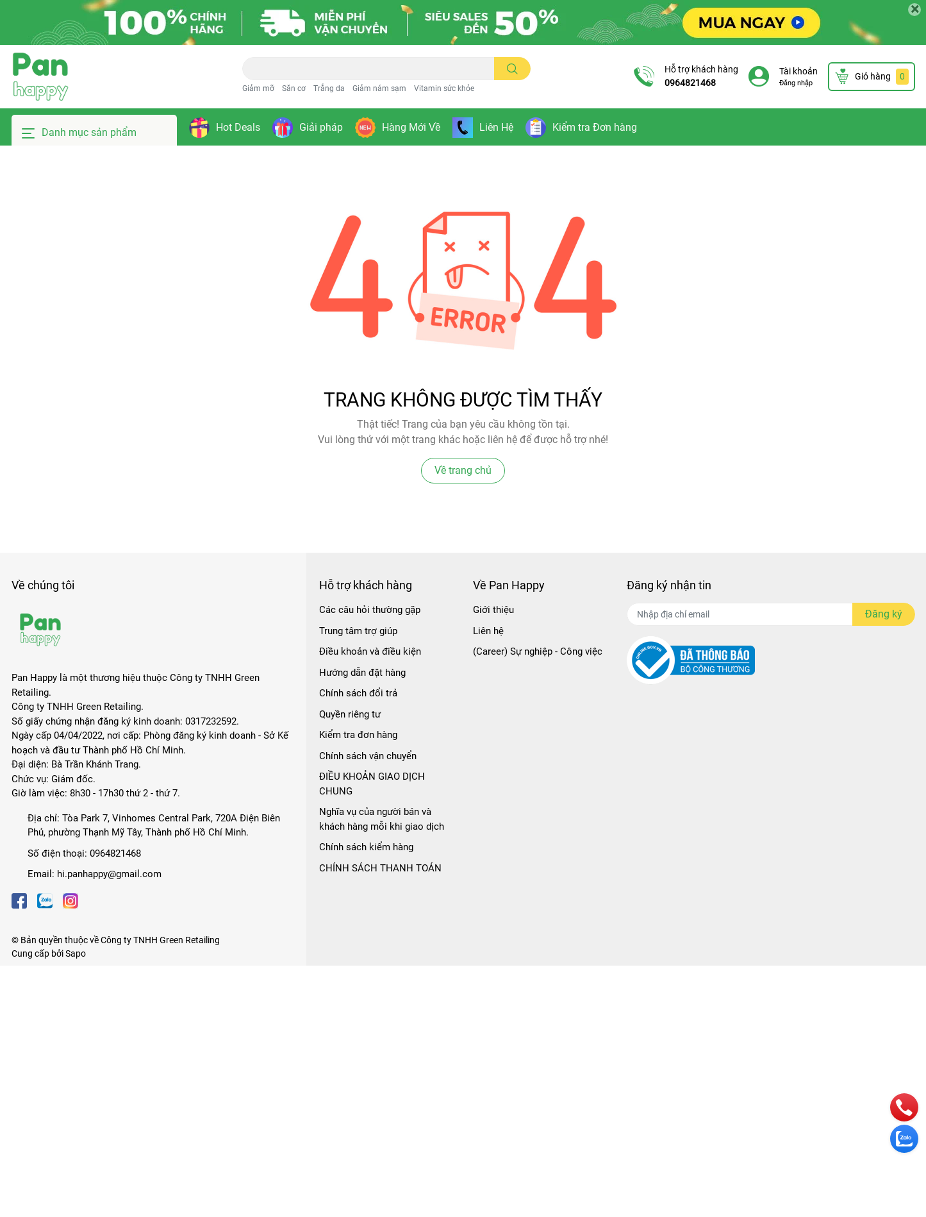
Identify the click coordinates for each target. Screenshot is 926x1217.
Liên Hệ (496, 127)
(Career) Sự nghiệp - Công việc (537, 651)
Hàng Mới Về (411, 127)
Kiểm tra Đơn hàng (594, 127)
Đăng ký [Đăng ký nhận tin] (883, 614)
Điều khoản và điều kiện (370, 651)
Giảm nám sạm (379, 88)
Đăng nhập (796, 83)
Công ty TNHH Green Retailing (160, 940)
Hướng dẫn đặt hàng (362, 672)
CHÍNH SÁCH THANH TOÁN (380, 868)
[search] (512, 68)
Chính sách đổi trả (358, 693)
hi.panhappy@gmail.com (109, 874)
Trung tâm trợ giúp (358, 631)
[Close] (914, 9)
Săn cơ (294, 88)
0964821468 (690, 83)
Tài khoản (798, 71)
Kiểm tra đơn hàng (358, 735)
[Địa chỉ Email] (771, 614)
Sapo (75, 953)
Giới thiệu (493, 610)
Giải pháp (321, 127)
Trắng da (329, 88)
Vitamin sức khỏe (444, 88)
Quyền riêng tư (350, 714)
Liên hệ (488, 631)
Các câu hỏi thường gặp (369, 610)
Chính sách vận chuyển (368, 756)
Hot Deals (238, 127)
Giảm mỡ (258, 88)
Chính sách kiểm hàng (366, 847)
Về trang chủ (463, 470)
